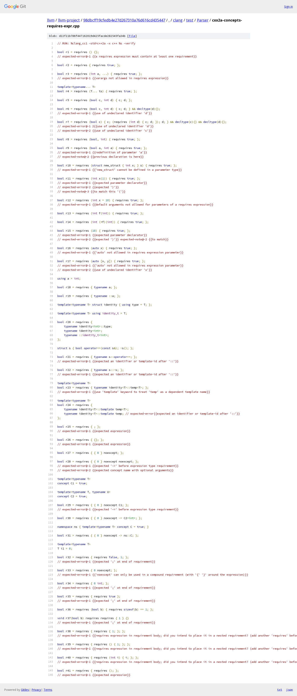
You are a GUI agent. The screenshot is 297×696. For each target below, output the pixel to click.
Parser (203, 20)
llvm (51, 20)
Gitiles (25, 690)
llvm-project (69, 20)
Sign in (288, 6)
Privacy (36, 690)
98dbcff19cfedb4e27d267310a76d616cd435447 (124, 20)
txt (279, 689)
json (289, 689)
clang (178, 20)
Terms (48, 690)
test (189, 20)
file (132, 36)
